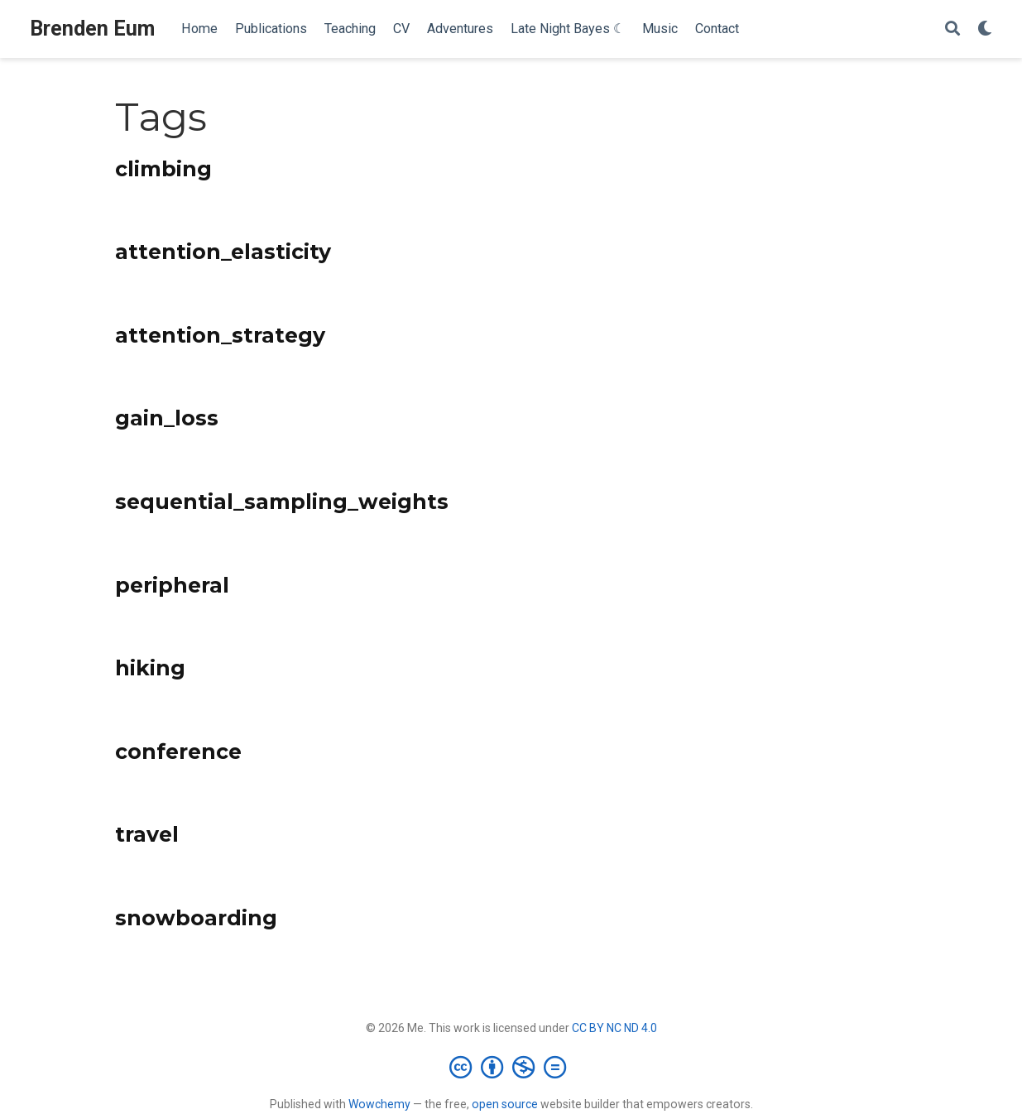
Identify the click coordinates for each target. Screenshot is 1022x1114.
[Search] (952, 29)
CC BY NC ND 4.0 (614, 1028)
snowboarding (196, 917)
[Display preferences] (984, 29)
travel (147, 834)
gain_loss (166, 418)
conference (178, 751)
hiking (150, 667)
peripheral (172, 585)
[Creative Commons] (511, 1067)
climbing (163, 168)
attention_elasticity (223, 251)
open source (505, 1104)
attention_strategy (220, 335)
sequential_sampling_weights (282, 501)
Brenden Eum (92, 29)
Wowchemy (379, 1104)
